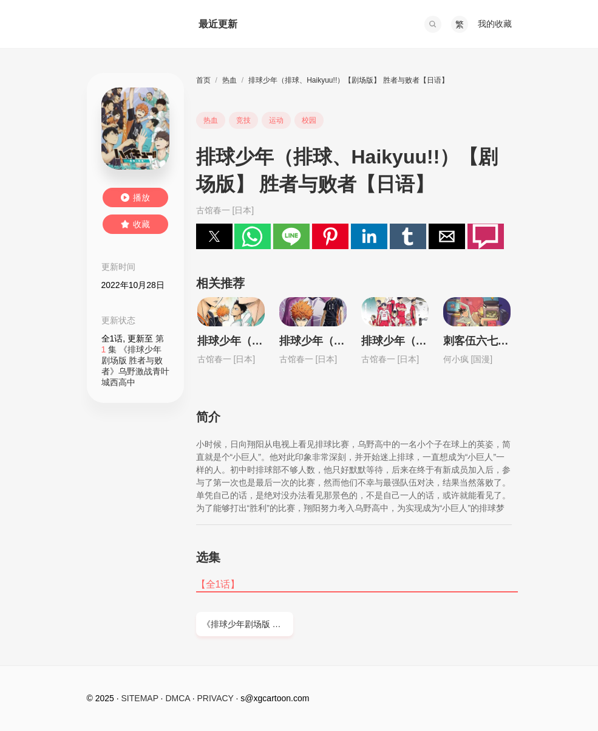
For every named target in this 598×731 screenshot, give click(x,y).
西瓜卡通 (130, 24)
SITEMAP (139, 698)
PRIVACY (215, 698)
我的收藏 (495, 24)
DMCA (177, 698)
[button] (432, 24)
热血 (229, 80)
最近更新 (218, 24)
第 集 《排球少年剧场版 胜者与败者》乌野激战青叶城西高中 (135, 360)
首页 (203, 80)
